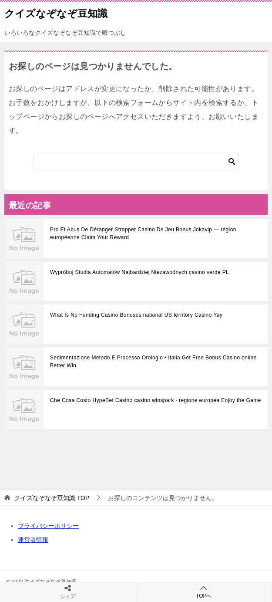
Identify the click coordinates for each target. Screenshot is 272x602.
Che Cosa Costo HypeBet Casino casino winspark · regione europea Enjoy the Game (155, 400)
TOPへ (204, 592)
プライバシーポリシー (48, 525)
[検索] (136, 161)
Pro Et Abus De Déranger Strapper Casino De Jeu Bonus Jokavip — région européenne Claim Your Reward (143, 233)
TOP (51, 497)
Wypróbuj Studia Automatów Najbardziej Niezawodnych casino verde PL (139, 272)
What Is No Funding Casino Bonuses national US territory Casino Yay (136, 315)
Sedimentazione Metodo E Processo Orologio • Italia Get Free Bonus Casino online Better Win (153, 362)
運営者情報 (33, 539)
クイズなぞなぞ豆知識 (55, 12)
